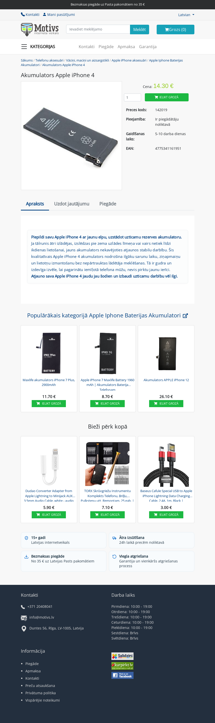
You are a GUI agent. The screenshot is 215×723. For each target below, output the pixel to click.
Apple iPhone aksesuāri (129, 60)
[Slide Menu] (39, 46)
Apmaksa (126, 46)
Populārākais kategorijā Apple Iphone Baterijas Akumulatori (107, 315)
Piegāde (106, 46)
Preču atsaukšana (40, 685)
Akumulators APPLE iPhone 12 (166, 380)
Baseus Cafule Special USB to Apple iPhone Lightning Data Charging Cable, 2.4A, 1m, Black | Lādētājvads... (166, 495)
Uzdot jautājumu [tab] (71, 204)
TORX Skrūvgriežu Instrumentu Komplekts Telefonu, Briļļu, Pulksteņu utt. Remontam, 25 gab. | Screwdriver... (107, 495)
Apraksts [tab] (35, 204)
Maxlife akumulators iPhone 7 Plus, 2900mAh (49, 382)
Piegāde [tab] (107, 204)
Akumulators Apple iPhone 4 (63, 65)
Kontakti (30, 14)
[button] (186, 14)
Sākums (27, 60)
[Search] (139, 29)
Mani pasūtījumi (58, 14)
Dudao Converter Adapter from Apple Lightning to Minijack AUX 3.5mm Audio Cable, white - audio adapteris (49, 495)
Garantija (148, 46)
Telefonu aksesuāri (49, 60)
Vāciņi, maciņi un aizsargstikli (87, 60)
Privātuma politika (40, 692)
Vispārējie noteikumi (42, 700)
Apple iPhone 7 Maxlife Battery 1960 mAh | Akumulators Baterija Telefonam (107, 384)
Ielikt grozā (167, 97)
